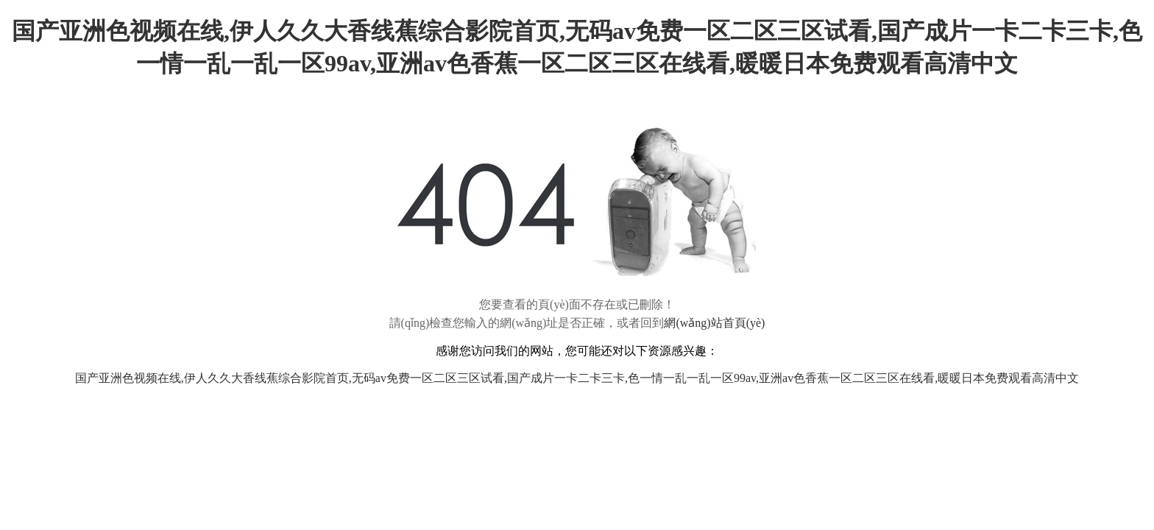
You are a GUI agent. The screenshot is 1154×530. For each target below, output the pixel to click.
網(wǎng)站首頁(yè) (714, 323)
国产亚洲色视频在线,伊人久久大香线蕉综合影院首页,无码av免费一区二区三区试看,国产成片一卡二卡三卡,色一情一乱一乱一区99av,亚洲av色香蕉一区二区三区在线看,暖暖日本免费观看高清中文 (577, 378)
